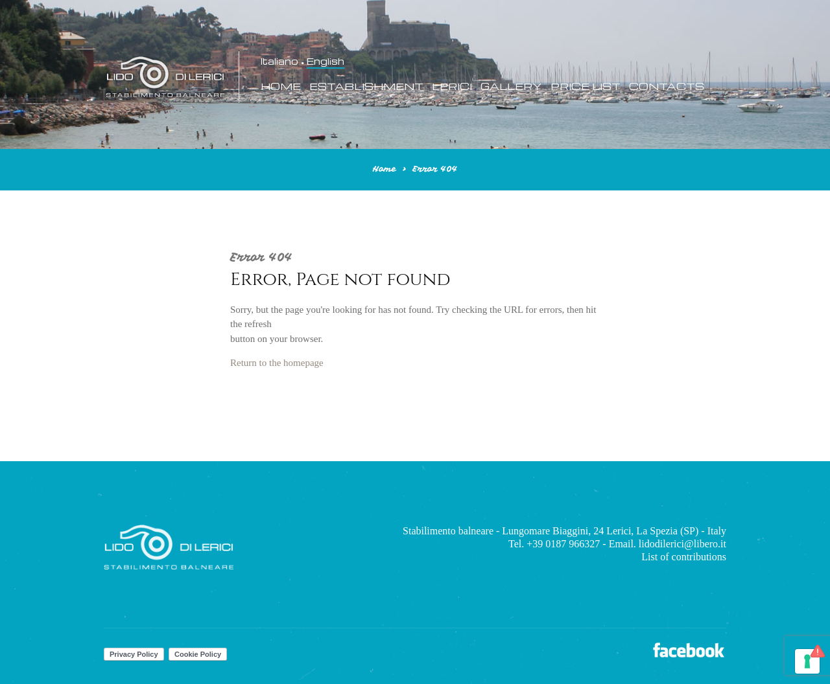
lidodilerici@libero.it (682, 543)
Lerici (452, 86)
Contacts (666, 86)
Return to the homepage (277, 363)
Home (281, 86)
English (325, 61)
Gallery (511, 86)
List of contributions (683, 556)
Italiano (279, 61)
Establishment (366, 86)
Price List (586, 86)
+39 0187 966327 (563, 543)
